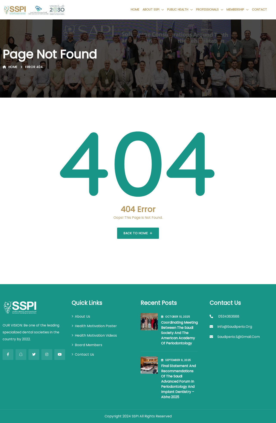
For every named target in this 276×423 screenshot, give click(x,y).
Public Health (177, 9)
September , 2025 (176, 360)
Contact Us (84, 354)
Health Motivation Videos (96, 335)
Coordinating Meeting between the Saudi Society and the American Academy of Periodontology (179, 333)
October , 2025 (175, 316)
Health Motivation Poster (96, 325)
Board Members (88, 344)
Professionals (207, 9)
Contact (259, 9)
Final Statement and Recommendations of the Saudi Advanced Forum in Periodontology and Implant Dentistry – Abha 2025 (178, 381)
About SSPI (151, 9)
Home (135, 9)
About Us (82, 316)
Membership (235, 9)
